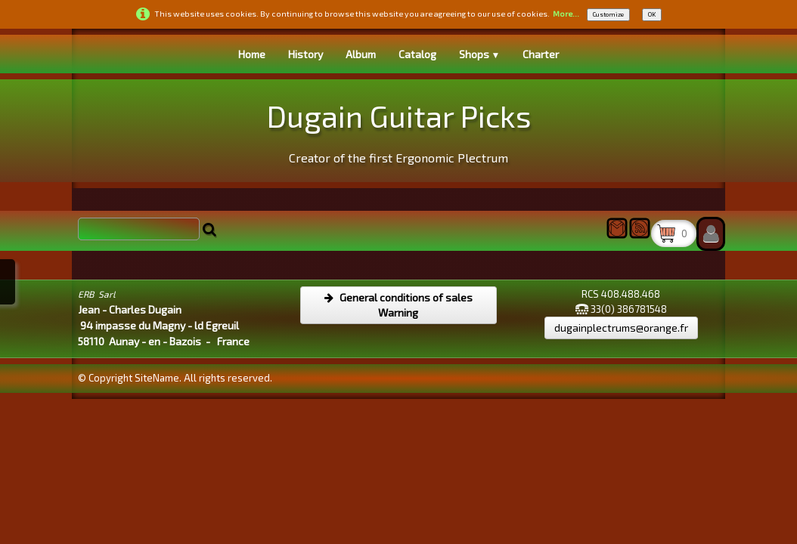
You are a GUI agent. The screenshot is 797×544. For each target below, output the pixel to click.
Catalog (417, 54)
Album (361, 54)
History (305, 54)
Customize (608, 14)
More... (566, 13)
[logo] (399, 128)
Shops (480, 54)
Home (251, 54)
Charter (541, 54)
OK (652, 14)
